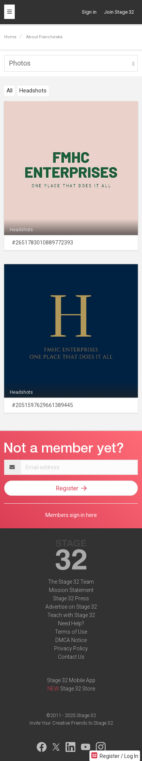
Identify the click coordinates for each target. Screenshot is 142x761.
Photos (20, 63)
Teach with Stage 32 (71, 615)
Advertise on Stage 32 (71, 607)
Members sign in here (71, 515)
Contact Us (71, 657)
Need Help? (71, 623)
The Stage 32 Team (71, 582)
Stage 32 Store (77, 689)
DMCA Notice (71, 640)
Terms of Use (71, 632)
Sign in (89, 12)
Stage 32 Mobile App (71, 680)
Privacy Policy (71, 648)
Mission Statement (71, 590)
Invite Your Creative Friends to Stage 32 (71, 723)
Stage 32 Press (71, 598)
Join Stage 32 (119, 12)
